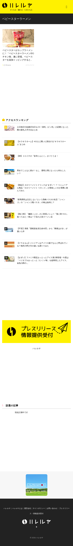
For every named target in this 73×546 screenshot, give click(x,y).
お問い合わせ (52, 508)
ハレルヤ (37, 348)
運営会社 (27, 508)
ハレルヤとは (17, 508)
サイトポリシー (39, 508)
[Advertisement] (23, 93)
